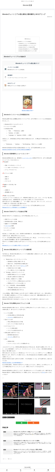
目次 (26, 38)
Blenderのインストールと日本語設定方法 (28, 43)
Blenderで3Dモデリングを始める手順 (27, 47)
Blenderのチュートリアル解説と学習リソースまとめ (15, 246)
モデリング (23, 266)
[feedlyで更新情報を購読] (26, 423)
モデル (43, 373)
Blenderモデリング (10, 417)
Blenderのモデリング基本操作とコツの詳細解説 (14, 208)
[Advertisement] (27, 26)
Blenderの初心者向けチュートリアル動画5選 (28, 49)
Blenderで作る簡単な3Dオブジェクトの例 (28, 51)
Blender (4, 417)
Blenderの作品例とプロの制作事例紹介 (12, 363)
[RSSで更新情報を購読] (29, 423)
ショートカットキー (27, 158)
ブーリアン (10, 337)
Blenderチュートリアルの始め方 (25, 41)
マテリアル (7, 226)
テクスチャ (10, 318)
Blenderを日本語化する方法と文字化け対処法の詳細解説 (16, 150)
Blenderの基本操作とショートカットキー (28, 45)
